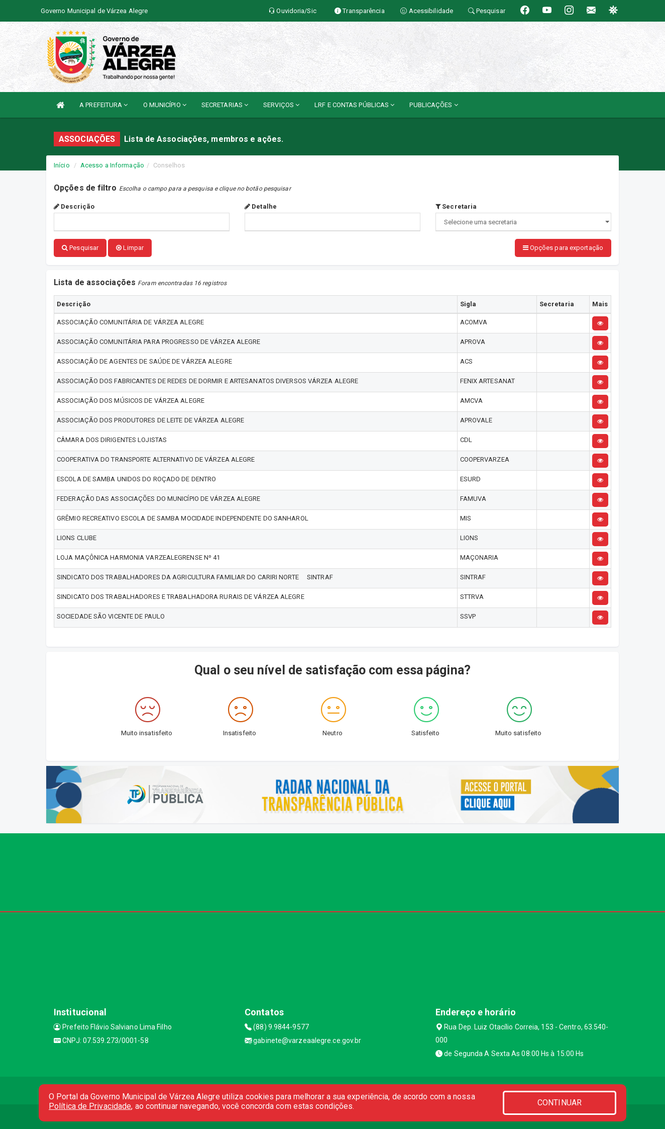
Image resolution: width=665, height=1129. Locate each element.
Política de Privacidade (90, 1106)
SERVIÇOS (281, 105)
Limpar (130, 247)
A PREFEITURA (103, 105)
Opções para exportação (563, 247)
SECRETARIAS (224, 105)
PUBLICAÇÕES (433, 105)
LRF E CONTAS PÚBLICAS (354, 105)
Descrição (74, 206)
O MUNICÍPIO (164, 105)
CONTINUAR (559, 1102)
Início (62, 165)
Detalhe (261, 206)
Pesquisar (80, 247)
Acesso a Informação (112, 165)
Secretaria (456, 206)
